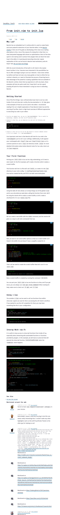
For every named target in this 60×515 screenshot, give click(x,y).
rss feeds (32, 23)
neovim (22, 39)
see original (34, 403)
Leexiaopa (12, 514)
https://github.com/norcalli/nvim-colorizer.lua (36, 446)
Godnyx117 (12, 417)
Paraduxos (12, 431)
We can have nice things (21, 64)
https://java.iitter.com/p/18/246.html (37, 496)
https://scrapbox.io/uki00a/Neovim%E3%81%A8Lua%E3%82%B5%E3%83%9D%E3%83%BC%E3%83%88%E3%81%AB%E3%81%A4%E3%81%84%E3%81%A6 (35, 466)
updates (27, 23)
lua (16, 39)
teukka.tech (9, 23)
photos (23, 23)
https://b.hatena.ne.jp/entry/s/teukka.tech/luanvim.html (35, 504)
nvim (11, 39)
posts (20, 23)
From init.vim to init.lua (25, 30)
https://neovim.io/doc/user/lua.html (27, 447)
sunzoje (12, 407)
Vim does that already (12, 397)
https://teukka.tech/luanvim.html (26, 449)
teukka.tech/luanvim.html (24, 511)
